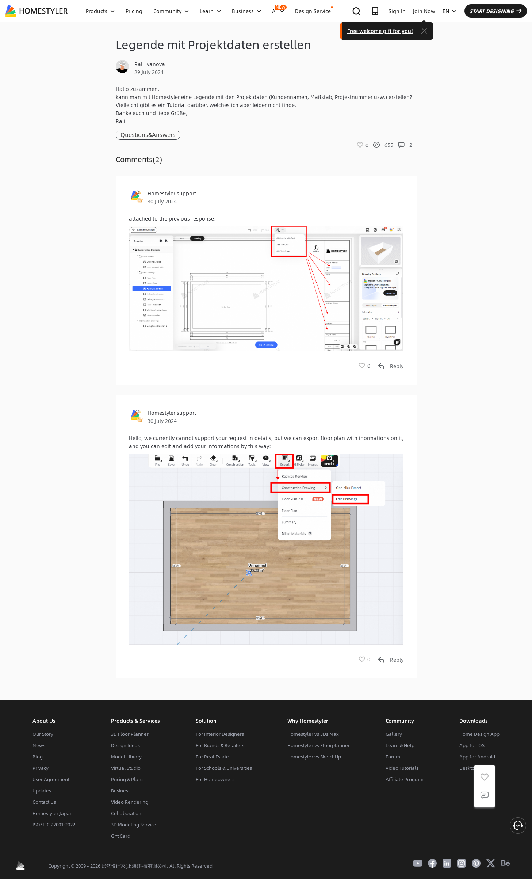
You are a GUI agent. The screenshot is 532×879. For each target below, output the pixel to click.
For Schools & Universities (224, 768)
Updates (41, 790)
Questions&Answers (148, 135)
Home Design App (479, 734)
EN (449, 11)
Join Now (424, 11)
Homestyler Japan (52, 813)
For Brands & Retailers (220, 745)
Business (120, 790)
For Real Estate (212, 756)
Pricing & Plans (127, 779)
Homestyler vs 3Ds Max (313, 734)
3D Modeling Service (133, 824)
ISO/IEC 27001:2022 (53, 824)
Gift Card (120, 836)
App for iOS (472, 745)
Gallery (394, 734)
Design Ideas (125, 745)
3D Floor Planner (130, 734)
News (38, 745)
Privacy (40, 768)
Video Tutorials (402, 768)
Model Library (126, 756)
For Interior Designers (220, 734)
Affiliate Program (405, 779)
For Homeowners (215, 779)
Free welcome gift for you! (380, 30)
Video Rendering (129, 802)
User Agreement (50, 779)
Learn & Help (400, 745)
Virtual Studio (126, 768)
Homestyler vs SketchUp (314, 756)
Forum (393, 756)
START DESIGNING (496, 11)
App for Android (477, 756)
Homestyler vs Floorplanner (318, 745)
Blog (37, 756)
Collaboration (126, 813)
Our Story (42, 734)
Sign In (397, 11)
